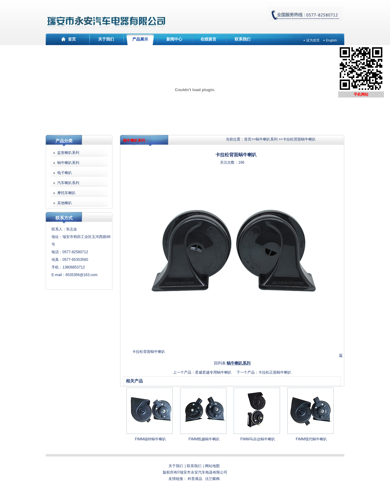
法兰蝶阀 (212, 479)
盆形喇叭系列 (68, 153)
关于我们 (106, 39)
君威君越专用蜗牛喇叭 (213, 372)
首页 (72, 39)
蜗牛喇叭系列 (267, 139)
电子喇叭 (64, 173)
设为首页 (313, 40)
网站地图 (212, 466)
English (331, 40)
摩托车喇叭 (66, 193)
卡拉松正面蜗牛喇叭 (274, 372)
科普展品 (195, 479)
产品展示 (140, 39)
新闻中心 (174, 39)
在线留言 (208, 39)
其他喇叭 (64, 203)
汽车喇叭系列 (68, 183)
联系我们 (242, 39)
